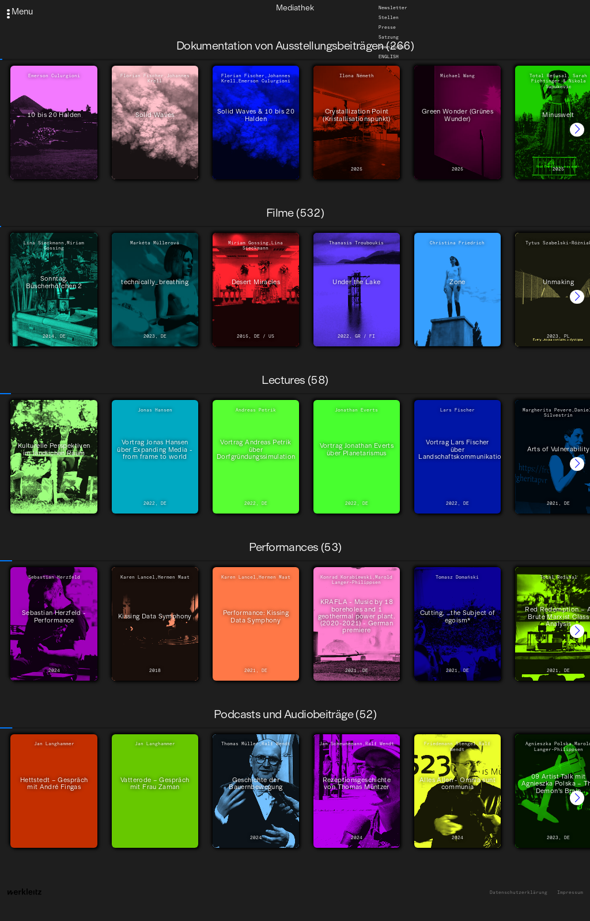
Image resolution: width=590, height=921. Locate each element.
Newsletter (393, 7)
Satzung (389, 37)
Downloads (391, 47)
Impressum (570, 892)
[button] (577, 130)
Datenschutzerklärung (518, 892)
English (389, 56)
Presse (387, 27)
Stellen (389, 17)
